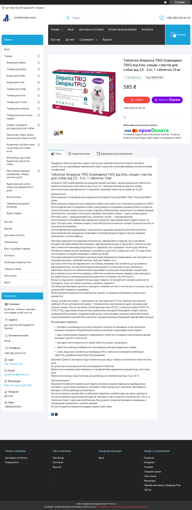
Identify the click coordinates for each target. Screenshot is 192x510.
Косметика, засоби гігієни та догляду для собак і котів (21, 147)
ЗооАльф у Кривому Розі (17, 262)
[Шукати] (68, 17)
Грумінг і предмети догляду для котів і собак (20, 127)
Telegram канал (12, 269)
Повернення (11, 242)
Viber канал (10, 275)
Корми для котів (15, 82)
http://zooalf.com (13, 364)
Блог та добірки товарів (17, 248)
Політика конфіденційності (135, 507)
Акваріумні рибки (16, 62)
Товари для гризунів (18, 108)
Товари (55, 29)
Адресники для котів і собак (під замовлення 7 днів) (20, 187)
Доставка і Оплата (14, 235)
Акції (71, 29)
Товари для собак (16, 89)
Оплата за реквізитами (122, 29)
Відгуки (107, 39)
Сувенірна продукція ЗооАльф (18, 205)
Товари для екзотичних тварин (19, 117)
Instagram (149, 462)
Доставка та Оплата (91, 29)
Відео (7, 282)
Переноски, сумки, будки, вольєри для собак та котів (21, 136)
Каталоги (9, 255)
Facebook (149, 458)
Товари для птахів (17, 102)
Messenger (150, 480)
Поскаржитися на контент (109, 507)
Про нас (55, 39)
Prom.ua (112, 504)
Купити (139, 99)
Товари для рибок (16, 69)
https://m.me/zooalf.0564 (18, 385)
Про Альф (58, 458)
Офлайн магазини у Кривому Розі (162, 485)
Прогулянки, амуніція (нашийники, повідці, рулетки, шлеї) (18, 174)
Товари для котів (16, 95)
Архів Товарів (14, 213)
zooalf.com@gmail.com (16, 374)
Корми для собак (16, 75)
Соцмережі (86, 39)
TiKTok (147, 490)
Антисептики (14, 197)
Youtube (148, 467)
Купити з (169, 99)
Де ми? (70, 39)
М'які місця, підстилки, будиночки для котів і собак (19, 161)
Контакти (147, 29)
